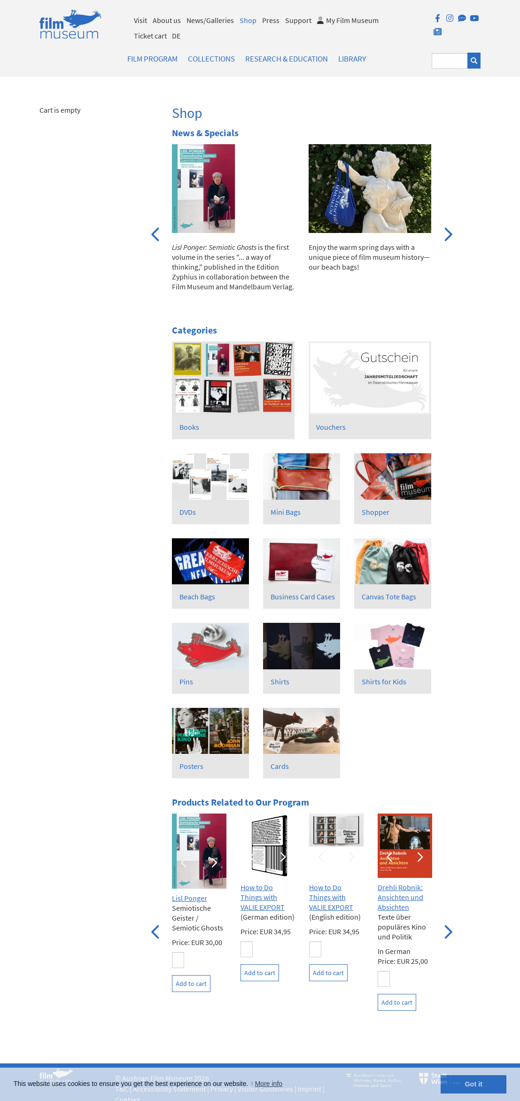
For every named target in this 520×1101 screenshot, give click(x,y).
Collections (211, 59)
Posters (191, 766)
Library (352, 59)
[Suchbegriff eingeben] (450, 61)
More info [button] (268, 1083)
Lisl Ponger (189, 898)
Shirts (280, 681)
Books (189, 427)
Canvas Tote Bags (389, 596)
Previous (155, 233)
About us (167, 20)
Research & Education (286, 59)
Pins (186, 681)
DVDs (187, 512)
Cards (280, 766)
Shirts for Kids (384, 681)
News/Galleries (210, 20)
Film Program (152, 59)
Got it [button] (473, 1084)
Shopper (375, 512)
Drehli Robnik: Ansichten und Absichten (400, 897)
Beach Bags (197, 596)
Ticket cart (150, 35)
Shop (248, 20)
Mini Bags (286, 512)
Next (447, 233)
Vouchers (331, 427)
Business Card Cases (303, 596)
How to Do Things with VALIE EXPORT (263, 897)
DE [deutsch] (176, 35)
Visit (140, 20)
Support (298, 20)
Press (270, 20)
